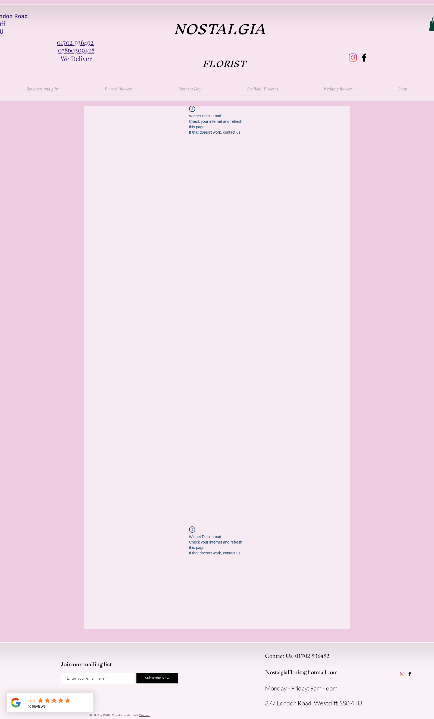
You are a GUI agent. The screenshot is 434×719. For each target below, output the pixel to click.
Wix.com (144, 715)
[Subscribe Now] (157, 678)
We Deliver (76, 58)
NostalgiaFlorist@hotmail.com (301, 672)
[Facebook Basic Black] (364, 58)
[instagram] (353, 58)
